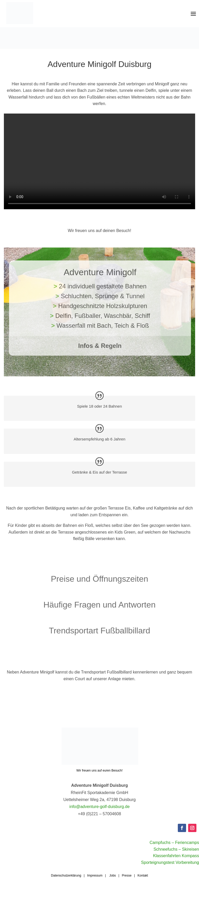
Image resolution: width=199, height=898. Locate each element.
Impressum (94, 882)
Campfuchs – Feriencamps (174, 849)
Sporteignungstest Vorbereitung (170, 869)
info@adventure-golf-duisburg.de (99, 813)
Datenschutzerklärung (66, 882)
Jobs (112, 882)
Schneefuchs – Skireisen (176, 856)
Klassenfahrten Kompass (176, 862)
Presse (126, 882)
